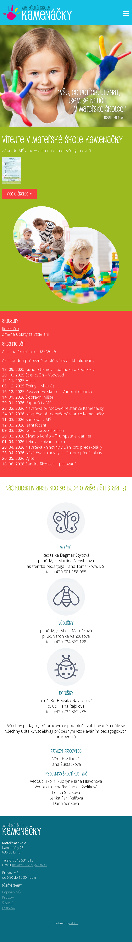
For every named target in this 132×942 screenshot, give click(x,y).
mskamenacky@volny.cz (29, 865)
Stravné (7, 902)
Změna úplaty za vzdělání (25, 334)
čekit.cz (73, 923)
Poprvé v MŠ (11, 892)
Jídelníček (10, 328)
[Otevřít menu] (126, 13)
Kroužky (8, 897)
